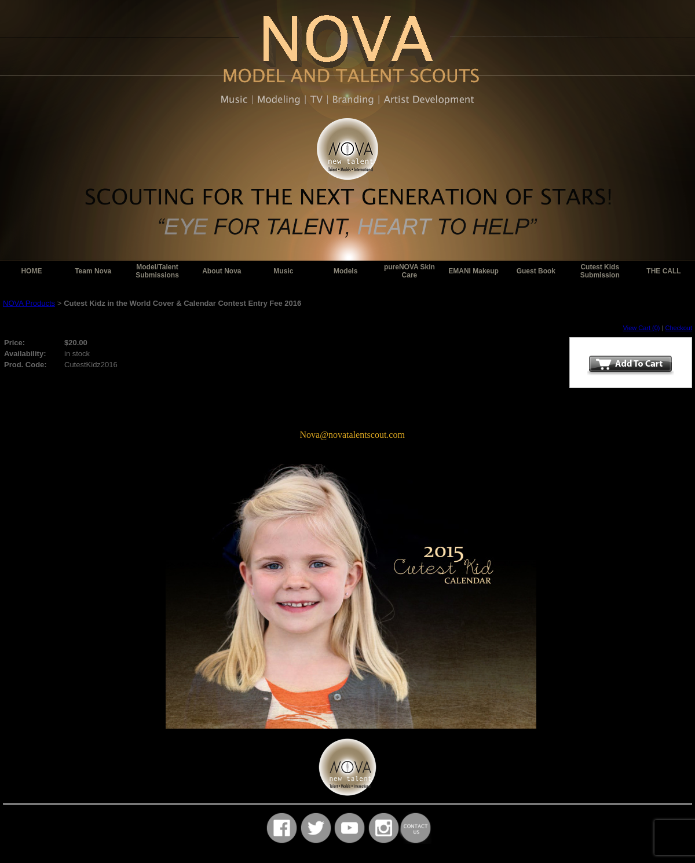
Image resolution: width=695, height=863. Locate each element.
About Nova (221, 271)
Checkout (678, 327)
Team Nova (93, 271)
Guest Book (536, 271)
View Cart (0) (641, 327)
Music (283, 271)
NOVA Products (29, 303)
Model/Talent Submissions (157, 271)
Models (345, 271)
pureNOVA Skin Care (409, 271)
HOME (31, 271)
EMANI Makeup (473, 271)
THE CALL (663, 271)
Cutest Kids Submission (600, 271)
